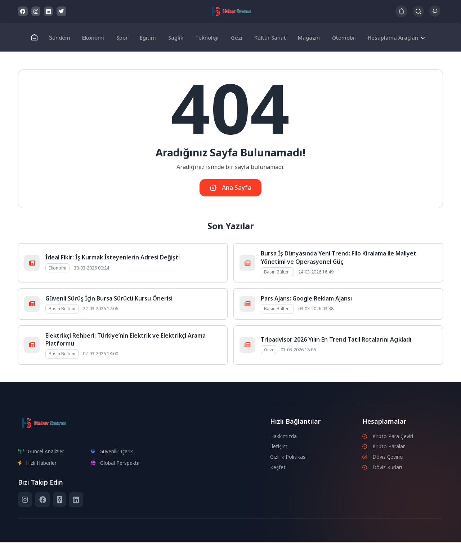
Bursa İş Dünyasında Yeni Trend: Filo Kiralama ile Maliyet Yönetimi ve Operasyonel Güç (338, 258)
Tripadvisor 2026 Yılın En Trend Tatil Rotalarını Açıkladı (336, 340)
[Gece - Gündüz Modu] (434, 14)
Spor (125, 37)
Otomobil (339, 37)
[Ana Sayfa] (40, 37)
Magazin (305, 37)
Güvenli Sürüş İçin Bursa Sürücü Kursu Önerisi (109, 299)
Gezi (235, 37)
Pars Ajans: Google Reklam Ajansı (306, 299)
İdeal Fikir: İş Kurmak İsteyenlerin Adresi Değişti (112, 258)
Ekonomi (97, 37)
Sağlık (176, 37)
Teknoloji (206, 37)
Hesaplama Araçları (387, 37)
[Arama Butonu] (418, 11)
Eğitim (150, 37)
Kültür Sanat (267, 37)
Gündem (64, 37)
